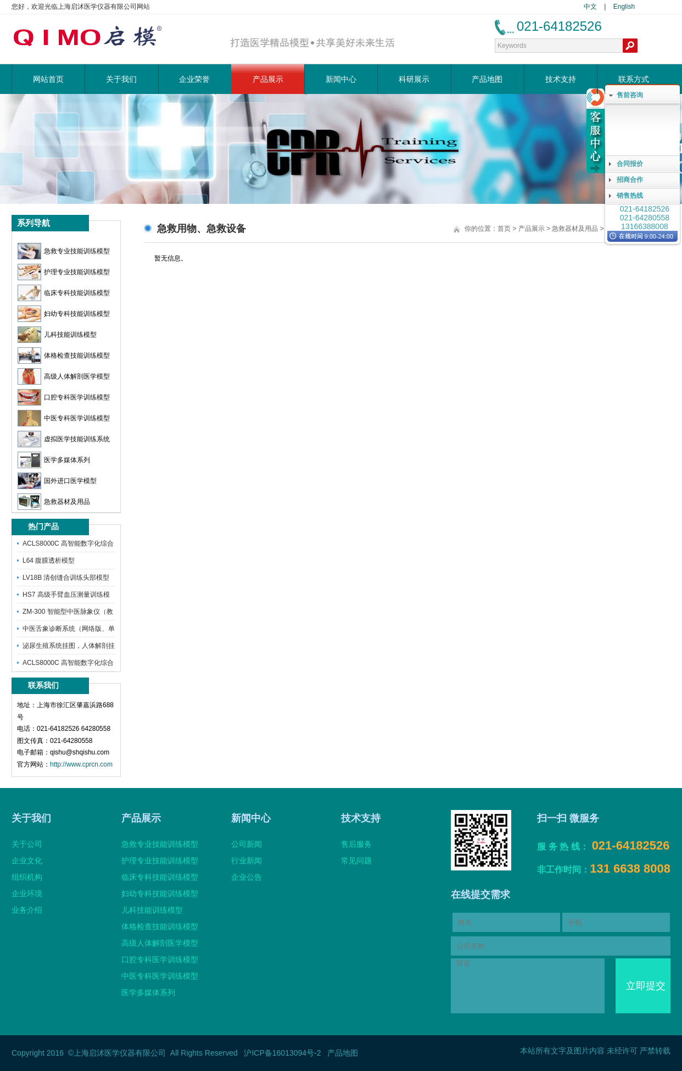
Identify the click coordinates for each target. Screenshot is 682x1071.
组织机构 (27, 877)
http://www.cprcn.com (81, 764)
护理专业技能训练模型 (64, 272)
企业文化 (27, 860)
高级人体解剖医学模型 (64, 376)
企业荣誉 (194, 79)
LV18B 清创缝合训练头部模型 (66, 577)
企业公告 (246, 877)
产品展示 (268, 79)
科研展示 (414, 79)
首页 (504, 228)
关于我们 (121, 79)
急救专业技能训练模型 (64, 251)
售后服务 (356, 844)
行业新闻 (246, 860)
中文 (590, 6)
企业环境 (27, 893)
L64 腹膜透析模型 (49, 560)
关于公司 (27, 844)
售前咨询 (630, 95)
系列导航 (33, 222)
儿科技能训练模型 (57, 334)
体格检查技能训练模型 (64, 355)
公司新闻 (246, 844)
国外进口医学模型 (57, 481)
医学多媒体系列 (54, 460)
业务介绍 (27, 910)
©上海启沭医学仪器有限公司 (117, 1052)
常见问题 (356, 860)
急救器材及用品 (54, 501)
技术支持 (560, 79)
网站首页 (48, 79)
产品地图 (487, 79)
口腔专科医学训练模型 (64, 397)
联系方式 (633, 79)
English (624, 6)
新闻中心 (341, 79)
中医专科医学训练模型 (64, 418)
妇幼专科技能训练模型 (64, 314)
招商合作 (630, 180)
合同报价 (630, 164)
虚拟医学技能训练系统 (64, 439)
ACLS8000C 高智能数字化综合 (68, 543)
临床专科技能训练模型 (64, 293)
